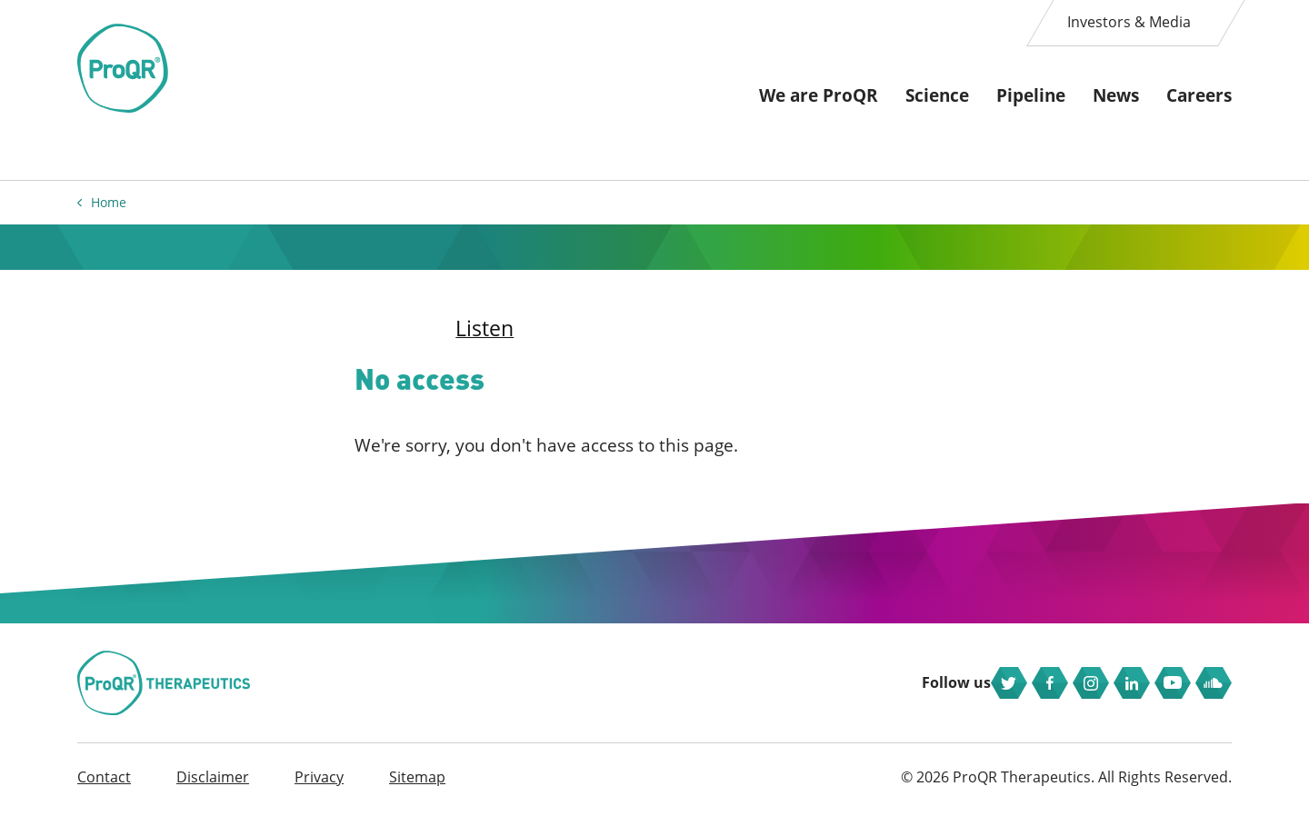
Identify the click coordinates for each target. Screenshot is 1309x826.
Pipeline (1030, 95)
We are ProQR (818, 95)
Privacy (319, 791)
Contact (104, 791)
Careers (1199, 95)
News (1116, 95)
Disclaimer (212, 791)
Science (937, 95)
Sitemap (417, 791)
